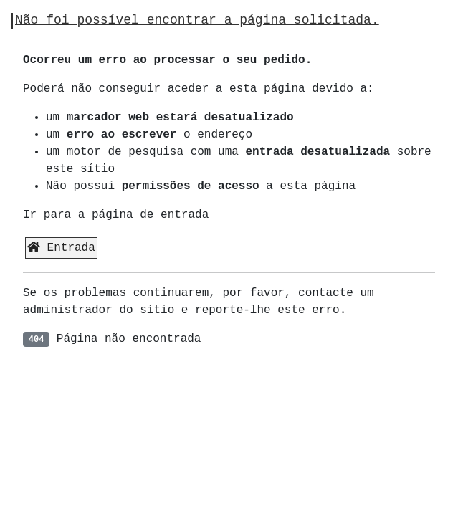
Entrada (61, 247)
